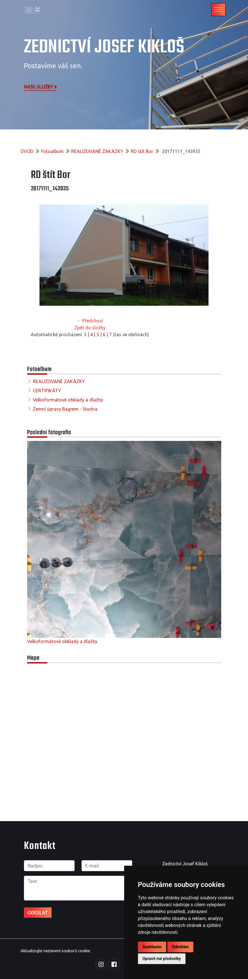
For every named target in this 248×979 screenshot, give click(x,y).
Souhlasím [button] (152, 946)
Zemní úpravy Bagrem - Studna (65, 409)
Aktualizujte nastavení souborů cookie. (55, 951)
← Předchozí (90, 320)
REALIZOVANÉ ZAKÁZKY (97, 151)
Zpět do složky (89, 327)
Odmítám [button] (180, 946)
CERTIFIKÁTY (47, 390)
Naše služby (41, 86)
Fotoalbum (52, 151)
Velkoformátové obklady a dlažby (68, 399)
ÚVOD (26, 151)
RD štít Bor (142, 151)
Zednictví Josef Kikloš (104, 47)
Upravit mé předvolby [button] (162, 958)
